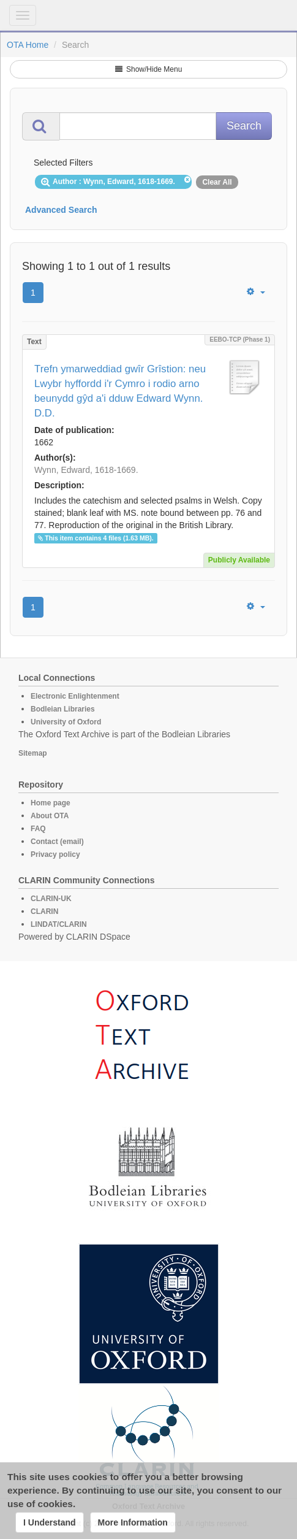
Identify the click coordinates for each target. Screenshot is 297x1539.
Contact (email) (57, 841)
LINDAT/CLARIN (59, 924)
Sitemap (32, 753)
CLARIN (44, 911)
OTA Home (27, 45)
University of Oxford (66, 722)
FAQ (38, 828)
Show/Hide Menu (148, 69)
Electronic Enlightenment (75, 696)
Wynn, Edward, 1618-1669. (86, 470)
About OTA (50, 816)
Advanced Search (61, 210)
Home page (50, 803)
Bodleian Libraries (63, 709)
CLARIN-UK (51, 898)
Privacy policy (55, 854)
